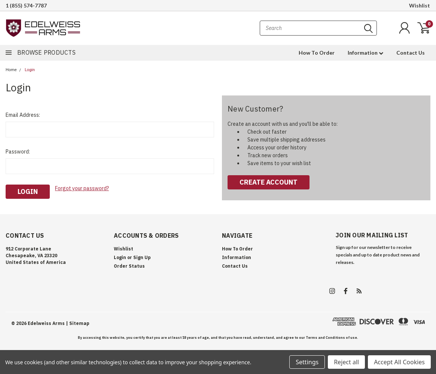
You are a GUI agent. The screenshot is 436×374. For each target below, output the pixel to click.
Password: (18, 151)
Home (11, 69)
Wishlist (419, 5)
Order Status (129, 266)
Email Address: (23, 115)
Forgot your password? (82, 188)
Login (30, 69)
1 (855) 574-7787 (26, 5)
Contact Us (410, 52)
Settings (307, 362)
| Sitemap (77, 323)
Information (365, 52)
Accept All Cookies (399, 362)
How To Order (317, 52)
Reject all (346, 362)
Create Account (269, 182)
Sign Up (142, 257)
